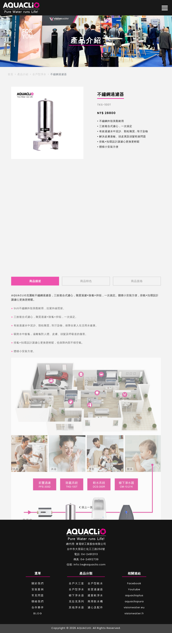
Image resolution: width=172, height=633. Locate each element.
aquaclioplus (134, 595)
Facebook (134, 583)
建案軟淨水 (95, 595)
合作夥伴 (38, 607)
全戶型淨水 (39, 74)
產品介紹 (22, 74)
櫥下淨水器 (76, 595)
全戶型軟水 (95, 583)
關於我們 (38, 583)
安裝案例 (38, 589)
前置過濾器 (95, 589)
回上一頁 (86, 507)
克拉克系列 (76, 601)
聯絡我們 (38, 601)
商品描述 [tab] (35, 429)
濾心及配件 (95, 607)
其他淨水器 (76, 607)
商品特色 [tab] (86, 429)
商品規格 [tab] (137, 429)
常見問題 (38, 595)
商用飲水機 (95, 601)
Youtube (134, 589)
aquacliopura (134, 601)
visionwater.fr (134, 613)
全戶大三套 (76, 583)
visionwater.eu (134, 607)
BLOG (37, 613)
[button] (15, 123)
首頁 (10, 74)
